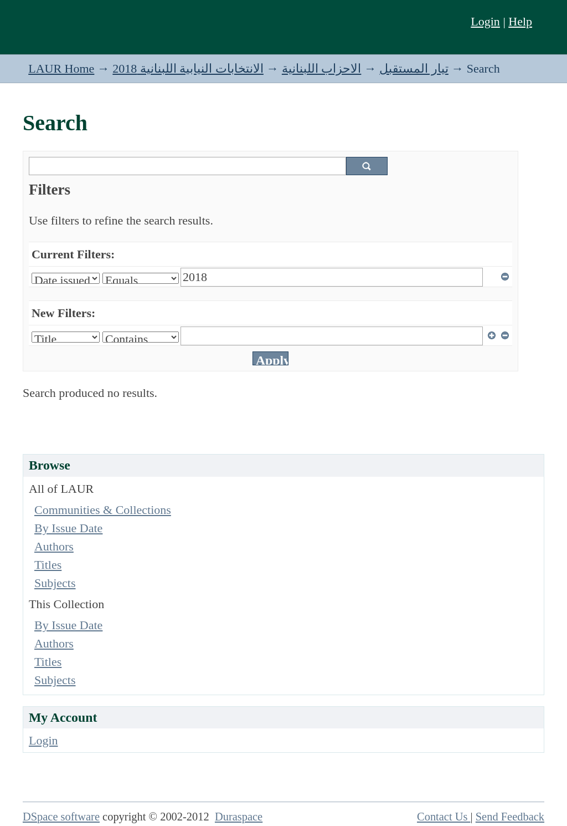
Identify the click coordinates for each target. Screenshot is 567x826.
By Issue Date (68, 528)
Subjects (55, 583)
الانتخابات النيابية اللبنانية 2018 (188, 68)
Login (485, 21)
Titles (47, 565)
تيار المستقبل (414, 68)
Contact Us (444, 816)
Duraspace (238, 816)
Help (520, 21)
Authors (54, 546)
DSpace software (61, 816)
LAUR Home (61, 68)
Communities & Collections (102, 510)
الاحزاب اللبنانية (322, 68)
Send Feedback (510, 816)
